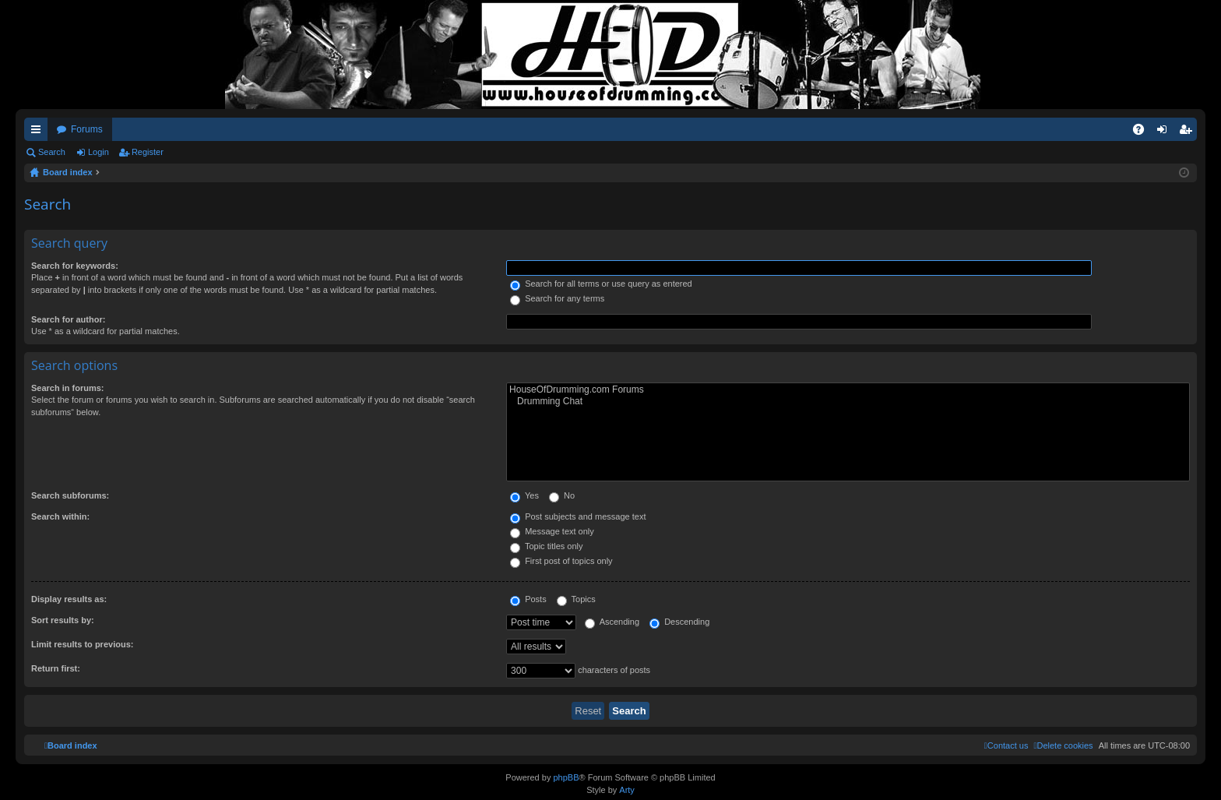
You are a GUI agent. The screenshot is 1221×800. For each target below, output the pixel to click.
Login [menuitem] (1165, 132)
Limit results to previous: (82, 644)
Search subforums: (70, 495)
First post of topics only (561, 561)
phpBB (566, 777)
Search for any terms (557, 298)
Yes (524, 495)
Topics (576, 599)
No (562, 495)
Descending (679, 621)
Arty (627, 790)
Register (148, 152)
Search (51, 152)
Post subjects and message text (578, 516)
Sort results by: (62, 620)
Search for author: (68, 319)
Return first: (55, 668)
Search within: (60, 516)
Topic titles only (546, 546)
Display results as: (69, 599)
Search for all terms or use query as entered (601, 283)
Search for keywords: (74, 265)
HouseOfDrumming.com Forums (848, 390)
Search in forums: (67, 388)
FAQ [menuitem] (1143, 132)
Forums (87, 129)
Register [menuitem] (1189, 132)
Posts (528, 599)
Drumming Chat (848, 401)
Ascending (612, 621)
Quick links (39, 132)
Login (98, 152)
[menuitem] (1063, 745)
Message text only (552, 531)
